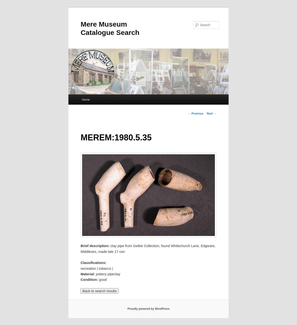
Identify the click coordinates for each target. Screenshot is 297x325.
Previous (195, 113)
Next (211, 113)
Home (86, 99)
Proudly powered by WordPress (148, 308)
